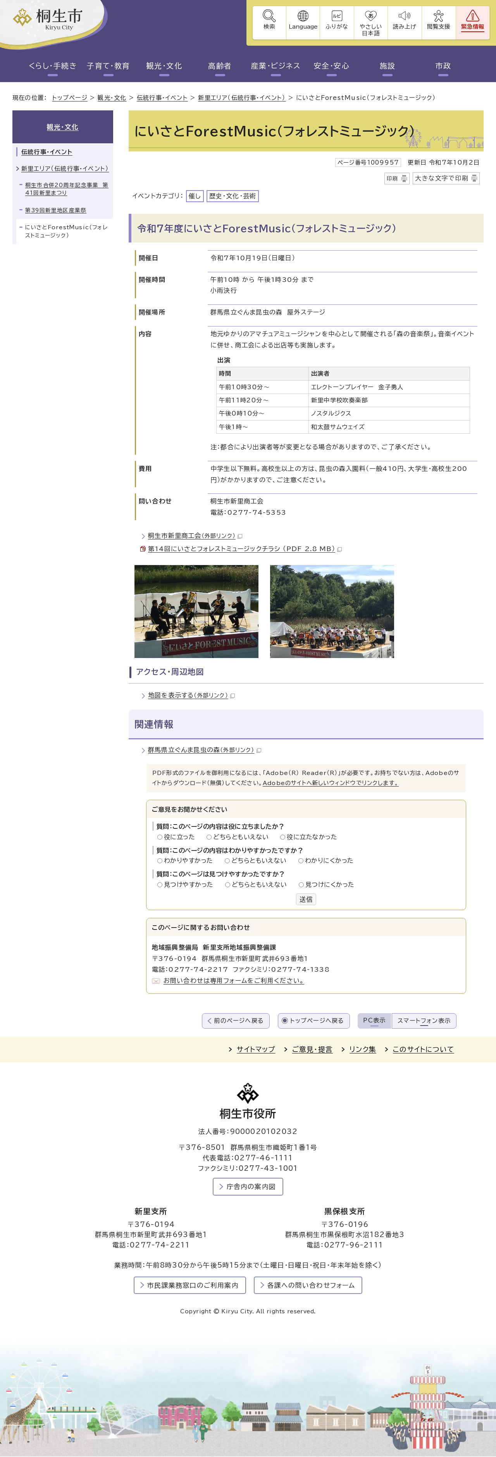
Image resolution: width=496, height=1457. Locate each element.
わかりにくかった (329, 861)
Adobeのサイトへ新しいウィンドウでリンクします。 (331, 783)
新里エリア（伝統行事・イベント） (242, 98)
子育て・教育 (108, 65)
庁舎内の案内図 (251, 1186)
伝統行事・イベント (162, 98)
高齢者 (220, 65)
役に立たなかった (312, 837)
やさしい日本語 (370, 30)
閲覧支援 (438, 26)
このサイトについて (423, 1049)
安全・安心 (331, 65)
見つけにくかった (330, 884)
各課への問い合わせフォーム (311, 1285)
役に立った (182, 837)
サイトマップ (256, 1049)
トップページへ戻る (317, 1021)
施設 (388, 65)
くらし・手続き (52, 65)
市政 (443, 65)
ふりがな (336, 26)
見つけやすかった (191, 884)
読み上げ (404, 26)
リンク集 (363, 1049)
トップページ (70, 98)
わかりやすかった (190, 861)
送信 (306, 899)
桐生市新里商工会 (195, 536)
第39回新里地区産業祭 (55, 210)
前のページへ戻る (239, 1021)
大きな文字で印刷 (441, 178)
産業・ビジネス (275, 65)
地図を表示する (191, 695)
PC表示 (374, 1020)
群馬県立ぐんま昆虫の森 (204, 750)
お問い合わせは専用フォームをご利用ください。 (234, 981)
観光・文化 (164, 65)
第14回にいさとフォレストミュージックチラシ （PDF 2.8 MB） (245, 549)
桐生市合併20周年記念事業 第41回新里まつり (66, 189)
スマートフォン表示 (424, 1021)
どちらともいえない (243, 837)
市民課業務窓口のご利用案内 (193, 1285)
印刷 (392, 178)
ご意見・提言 (312, 1049)
